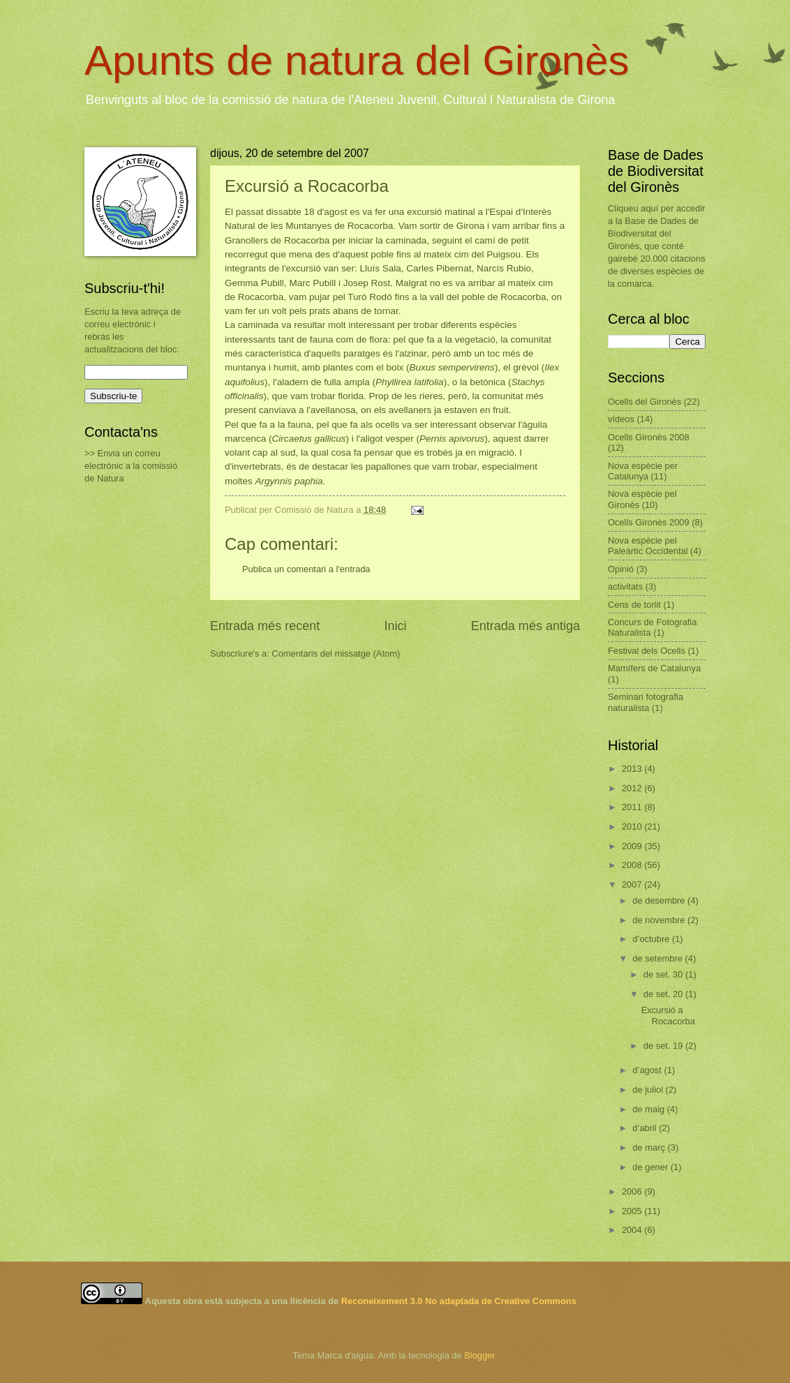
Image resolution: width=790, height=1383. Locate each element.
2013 (633, 768)
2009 (633, 846)
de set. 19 (664, 1045)
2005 (633, 1211)
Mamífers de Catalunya (654, 668)
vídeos (621, 419)
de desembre (659, 900)
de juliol (648, 1089)
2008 (633, 865)
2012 (633, 788)
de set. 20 (664, 994)
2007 (633, 884)
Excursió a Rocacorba (668, 1015)
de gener (651, 1167)
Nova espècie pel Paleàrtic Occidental (648, 545)
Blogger (479, 1355)
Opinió (621, 569)
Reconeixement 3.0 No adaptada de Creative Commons (458, 1301)
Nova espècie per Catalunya (643, 471)
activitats (625, 586)
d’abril (645, 1128)
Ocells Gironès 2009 (649, 522)
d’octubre (652, 939)
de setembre (658, 958)
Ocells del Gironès (644, 401)
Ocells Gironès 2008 (649, 437)
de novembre (659, 920)
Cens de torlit (634, 604)
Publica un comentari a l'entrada (306, 569)
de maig (649, 1109)
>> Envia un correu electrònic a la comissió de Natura (130, 466)
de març (649, 1147)
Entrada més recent (265, 626)
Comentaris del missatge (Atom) (335, 653)
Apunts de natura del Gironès (356, 60)
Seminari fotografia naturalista (645, 702)
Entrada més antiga (525, 626)
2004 (633, 1230)
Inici (395, 626)
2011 (633, 807)
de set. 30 (664, 974)
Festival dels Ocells (646, 650)
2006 (633, 1191)
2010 (633, 826)
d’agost (648, 1070)
